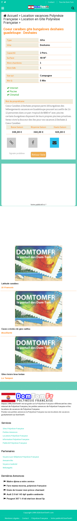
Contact (51, 2)
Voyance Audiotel (10, 464)
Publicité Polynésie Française (15, 443)
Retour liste (38, 154)
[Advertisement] (39, 183)
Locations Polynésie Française (15, 435)
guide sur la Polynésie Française (40, 403)
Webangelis (7, 467)
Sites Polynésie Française (13, 428)
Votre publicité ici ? (38, 204)
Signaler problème (17, 153)
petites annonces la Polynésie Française (28, 412)
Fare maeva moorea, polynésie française (26, 486)
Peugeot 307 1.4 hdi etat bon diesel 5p (26, 498)
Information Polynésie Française (16, 439)
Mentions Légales (12, 518)
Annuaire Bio (8, 460)
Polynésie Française (39, 518)
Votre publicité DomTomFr (61, 518)
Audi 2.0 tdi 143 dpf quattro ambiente (25, 494)
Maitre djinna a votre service (20, 481)
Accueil (12, 16)
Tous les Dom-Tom (66, 2)
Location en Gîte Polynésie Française (31, 21)
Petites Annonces (10, 432)
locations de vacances (60, 412)
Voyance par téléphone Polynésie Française (21, 457)
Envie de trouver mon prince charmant (25, 490)
